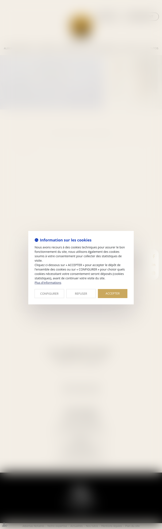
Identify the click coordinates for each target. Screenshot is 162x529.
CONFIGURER (49, 294)
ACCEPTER (113, 293)
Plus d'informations (48, 283)
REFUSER (81, 294)
